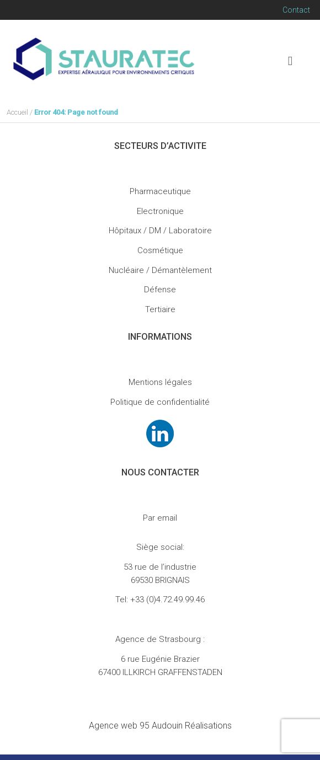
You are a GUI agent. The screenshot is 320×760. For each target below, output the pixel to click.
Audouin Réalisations (160, 725)
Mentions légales (160, 382)
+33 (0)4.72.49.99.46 (167, 599)
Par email (160, 518)
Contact (296, 10)
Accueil (17, 112)
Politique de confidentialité (160, 402)
